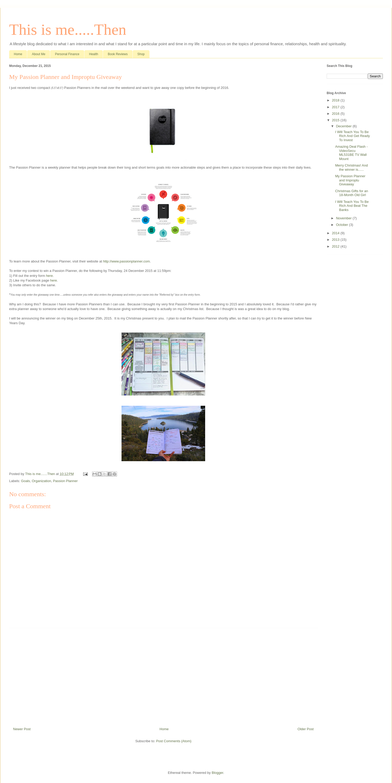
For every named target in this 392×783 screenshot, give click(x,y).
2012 (336, 246)
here (49, 276)
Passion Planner (65, 481)
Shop (141, 54)
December (344, 126)
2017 (336, 107)
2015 (336, 120)
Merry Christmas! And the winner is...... (351, 167)
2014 (336, 233)
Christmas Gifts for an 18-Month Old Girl (351, 193)
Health (93, 54)
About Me (38, 54)
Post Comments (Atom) (173, 741)
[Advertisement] (163, 675)
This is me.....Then (67, 29)
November (344, 218)
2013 (336, 240)
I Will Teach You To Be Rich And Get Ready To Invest (352, 136)
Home (18, 54)
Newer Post (22, 729)
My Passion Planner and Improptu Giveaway (350, 180)
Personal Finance (67, 54)
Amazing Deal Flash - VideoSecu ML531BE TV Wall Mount (351, 153)
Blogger (217, 773)
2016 (336, 114)
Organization (41, 481)
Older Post (306, 729)
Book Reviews (118, 54)
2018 (336, 100)
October (342, 225)
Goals (25, 481)
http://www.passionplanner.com (126, 261)
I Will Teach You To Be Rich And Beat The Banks (351, 206)
